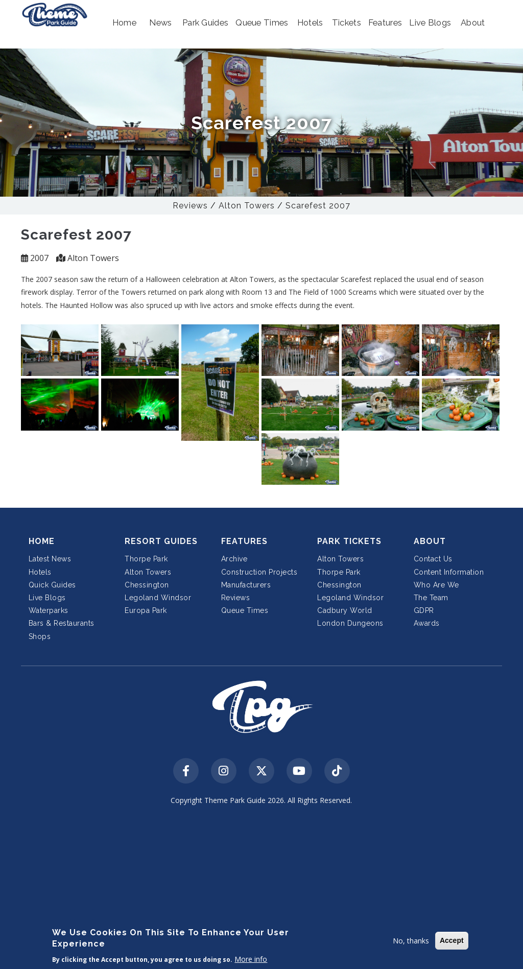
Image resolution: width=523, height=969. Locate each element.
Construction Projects (259, 572)
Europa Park (146, 610)
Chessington (147, 585)
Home (42, 541)
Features (244, 541)
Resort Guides (161, 541)
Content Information (449, 572)
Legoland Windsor (158, 598)
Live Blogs (47, 598)
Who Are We (436, 585)
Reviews (190, 205)
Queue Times (245, 610)
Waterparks (48, 610)
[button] (124, 23)
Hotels (40, 572)
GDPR (424, 610)
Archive (234, 559)
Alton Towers (247, 205)
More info (250, 959)
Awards (427, 623)
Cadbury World (344, 610)
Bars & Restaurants (61, 623)
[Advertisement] (262, 888)
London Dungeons (350, 623)
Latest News (50, 559)
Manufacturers (246, 585)
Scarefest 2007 (318, 205)
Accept (452, 940)
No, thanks (411, 941)
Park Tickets (349, 541)
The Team (431, 598)
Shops (40, 636)
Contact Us (433, 559)
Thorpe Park (146, 559)
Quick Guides (52, 585)
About (430, 541)
